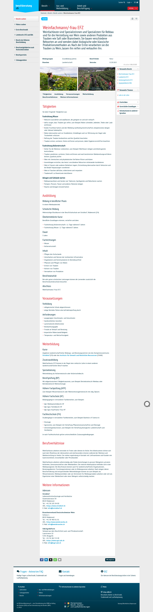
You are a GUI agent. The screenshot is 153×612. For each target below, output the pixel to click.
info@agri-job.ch (54, 543)
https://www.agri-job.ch (55, 540)
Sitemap (120, 603)
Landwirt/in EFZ (124, 77)
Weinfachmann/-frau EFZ (72, 13)
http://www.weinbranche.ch (56, 522)
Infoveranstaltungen (45, 596)
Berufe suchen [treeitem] (21, 19)
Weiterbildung (88, 94)
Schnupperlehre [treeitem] (21, 60)
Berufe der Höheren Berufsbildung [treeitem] (23, 41)
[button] (42, 559)
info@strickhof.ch (55, 508)
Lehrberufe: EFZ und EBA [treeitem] (24, 35)
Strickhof (46, 355)
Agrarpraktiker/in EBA (125, 83)
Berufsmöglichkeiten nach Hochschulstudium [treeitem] (25, 48)
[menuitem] (47, 5)
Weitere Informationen (69, 97)
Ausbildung (58, 94)
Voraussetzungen (73, 94)
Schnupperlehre (24, 593)
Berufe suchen (57, 13)
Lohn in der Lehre (124, 95)
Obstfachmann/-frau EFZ (126, 74)
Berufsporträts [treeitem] (21, 55)
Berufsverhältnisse (50, 97)
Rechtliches (126, 603)
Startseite (43, 13)
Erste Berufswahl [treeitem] (22, 29)
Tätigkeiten (47, 94)
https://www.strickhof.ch (55, 506)
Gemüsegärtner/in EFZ (126, 80)
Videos (41, 593)
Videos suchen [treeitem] (21, 24)
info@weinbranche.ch (56, 524)
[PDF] (132, 18)
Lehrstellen (23, 590)
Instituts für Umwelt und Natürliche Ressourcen (78, 355)
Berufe (50, 13)
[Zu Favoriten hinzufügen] (136, 18)
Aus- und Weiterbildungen (46, 590)
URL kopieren (110, 560)
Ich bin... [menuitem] (133, 8)
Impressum (133, 603)
